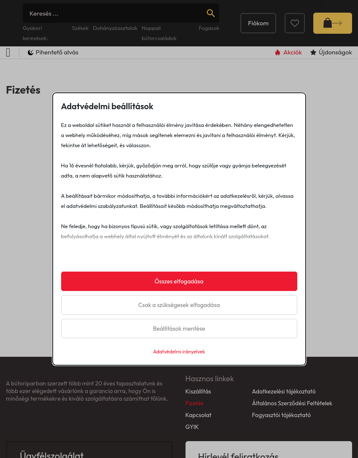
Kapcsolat (199, 415)
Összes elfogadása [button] (178, 281)
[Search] (121, 13)
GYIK (192, 427)
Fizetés (195, 403)
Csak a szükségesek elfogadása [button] (179, 305)
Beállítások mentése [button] (179, 328)
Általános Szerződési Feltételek (292, 403)
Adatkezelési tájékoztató (283, 391)
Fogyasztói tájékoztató (281, 415)
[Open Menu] (8, 52)
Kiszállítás (198, 391)
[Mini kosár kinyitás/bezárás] (332, 23)
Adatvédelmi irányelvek (179, 351)
